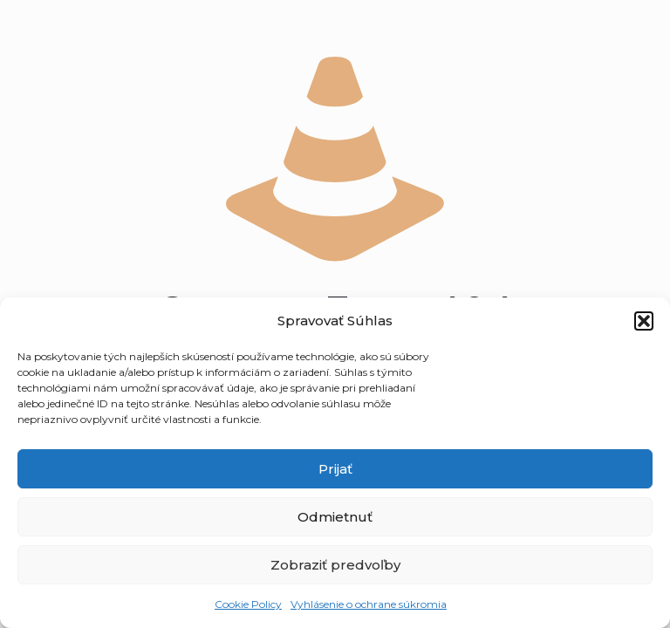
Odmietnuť (335, 517)
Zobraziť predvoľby (335, 564)
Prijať (335, 469)
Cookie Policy (248, 604)
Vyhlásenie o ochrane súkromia (369, 604)
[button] (644, 321)
